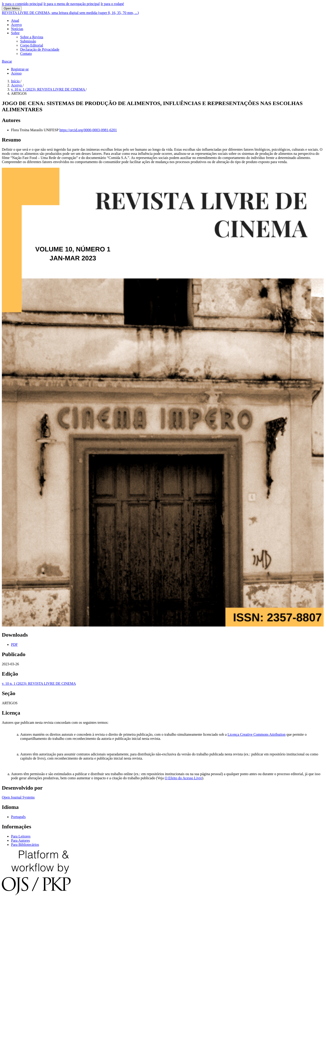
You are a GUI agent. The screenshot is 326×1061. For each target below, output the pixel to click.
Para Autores (20, 840)
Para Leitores (20, 836)
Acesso (16, 73)
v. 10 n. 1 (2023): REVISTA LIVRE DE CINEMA (48, 89)
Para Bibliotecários (25, 845)
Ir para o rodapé (112, 4)
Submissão (28, 41)
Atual (15, 20)
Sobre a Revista (31, 37)
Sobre (15, 33)
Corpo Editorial (31, 45)
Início (15, 81)
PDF (14, 644)
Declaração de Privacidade (39, 49)
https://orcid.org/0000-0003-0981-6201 (88, 130)
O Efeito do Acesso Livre (183, 778)
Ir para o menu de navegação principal (72, 4)
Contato (26, 54)
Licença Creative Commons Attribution (257, 734)
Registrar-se (20, 69)
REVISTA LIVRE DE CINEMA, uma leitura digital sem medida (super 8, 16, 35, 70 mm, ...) (70, 13)
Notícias (17, 29)
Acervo (16, 25)
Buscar (7, 61)
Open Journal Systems (18, 797)
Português (18, 817)
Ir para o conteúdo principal (22, 4)
